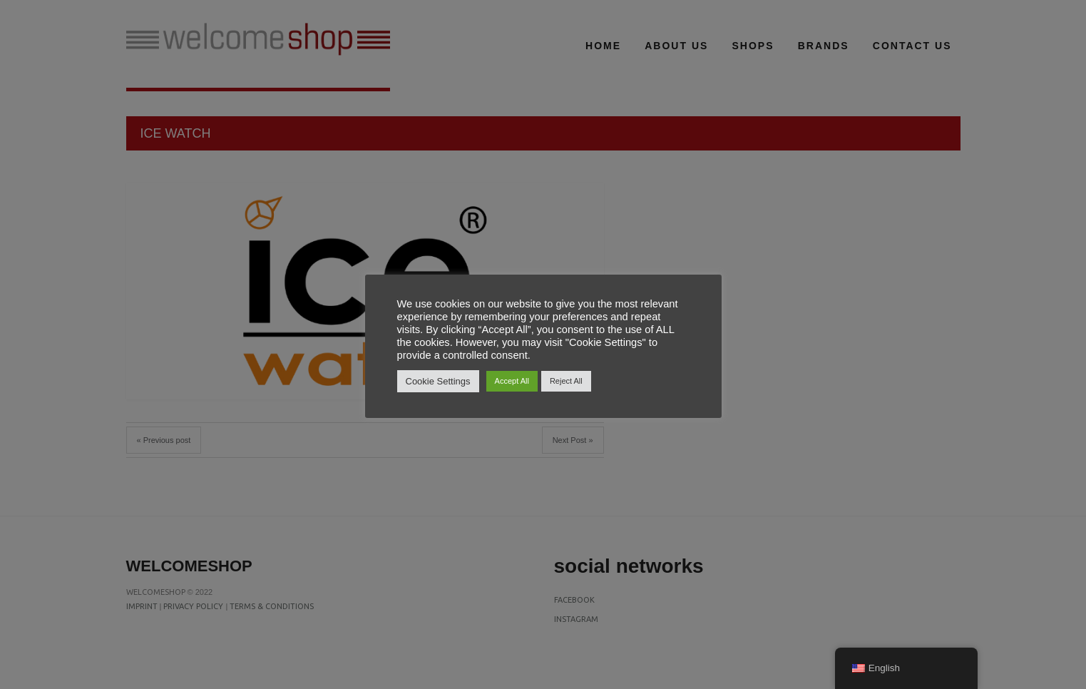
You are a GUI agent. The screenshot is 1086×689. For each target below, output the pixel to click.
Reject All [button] (566, 381)
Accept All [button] (512, 381)
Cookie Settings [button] (438, 381)
